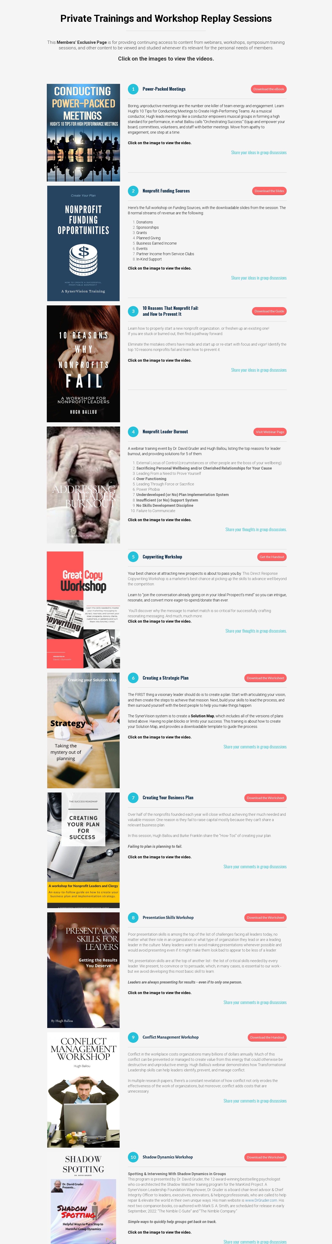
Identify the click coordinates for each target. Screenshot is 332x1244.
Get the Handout (272, 557)
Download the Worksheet (265, 678)
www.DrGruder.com (261, 1200)
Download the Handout (267, 1037)
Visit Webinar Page (270, 432)
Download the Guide (269, 311)
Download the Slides (269, 191)
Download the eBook (268, 89)
